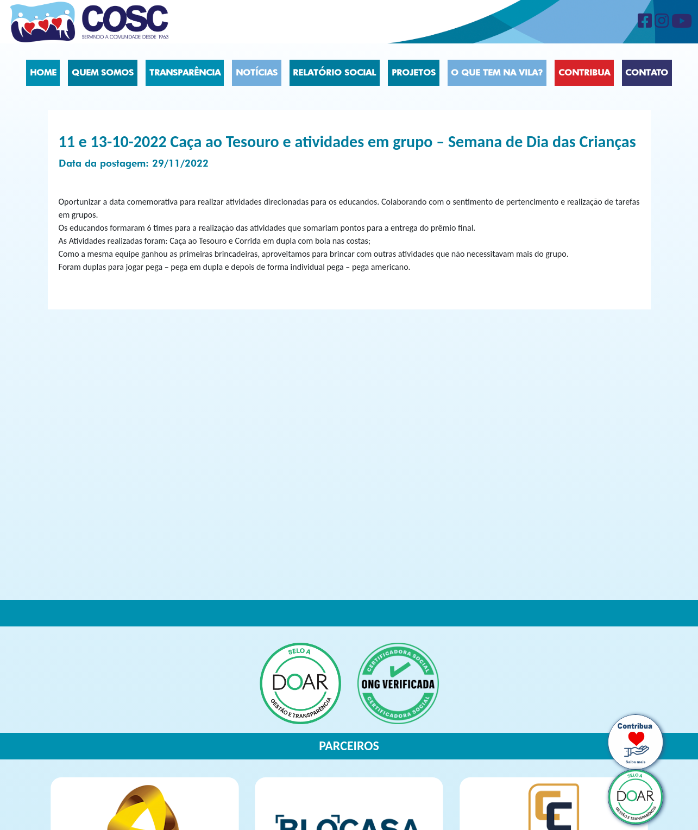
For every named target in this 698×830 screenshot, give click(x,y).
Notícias (257, 72)
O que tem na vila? (497, 72)
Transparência (185, 72)
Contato (646, 72)
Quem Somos (103, 72)
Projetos (414, 72)
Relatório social (334, 72)
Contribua (584, 72)
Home (43, 72)
